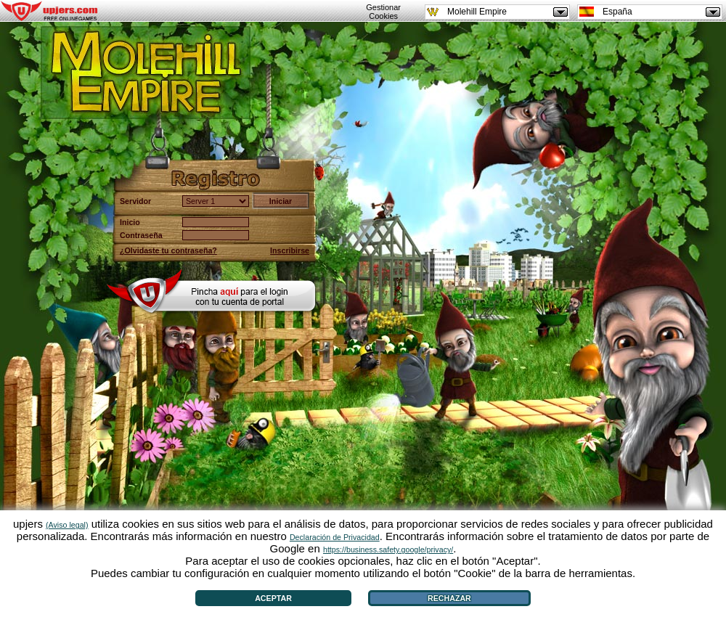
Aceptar (273, 598)
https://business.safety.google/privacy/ (388, 549)
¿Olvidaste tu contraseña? (168, 250)
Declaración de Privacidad (335, 537)
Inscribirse (289, 250)
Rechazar (449, 598)
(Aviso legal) (67, 524)
